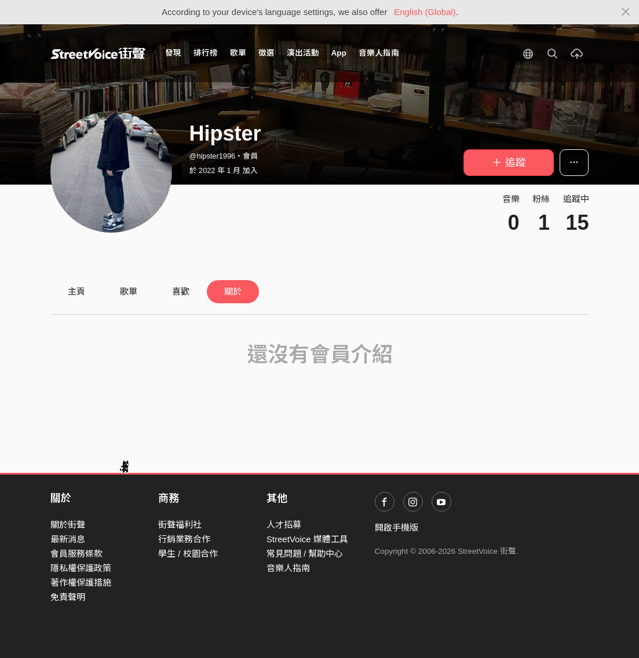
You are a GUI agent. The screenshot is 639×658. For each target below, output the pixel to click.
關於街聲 (67, 525)
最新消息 (67, 539)
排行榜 (205, 53)
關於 (233, 291)
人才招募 (283, 525)
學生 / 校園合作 (188, 553)
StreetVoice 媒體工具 (307, 539)
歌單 (238, 53)
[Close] (626, 12)
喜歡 (180, 291)
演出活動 (303, 53)
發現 (173, 53)
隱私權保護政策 (80, 568)
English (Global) (425, 12)
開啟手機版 (396, 527)
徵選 (266, 53)
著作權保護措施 (80, 582)
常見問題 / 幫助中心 (305, 553)
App (338, 53)
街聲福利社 (180, 525)
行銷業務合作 (184, 539)
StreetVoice (98, 53)
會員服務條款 (76, 553)
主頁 (76, 291)
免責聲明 (67, 597)
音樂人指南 (379, 53)
